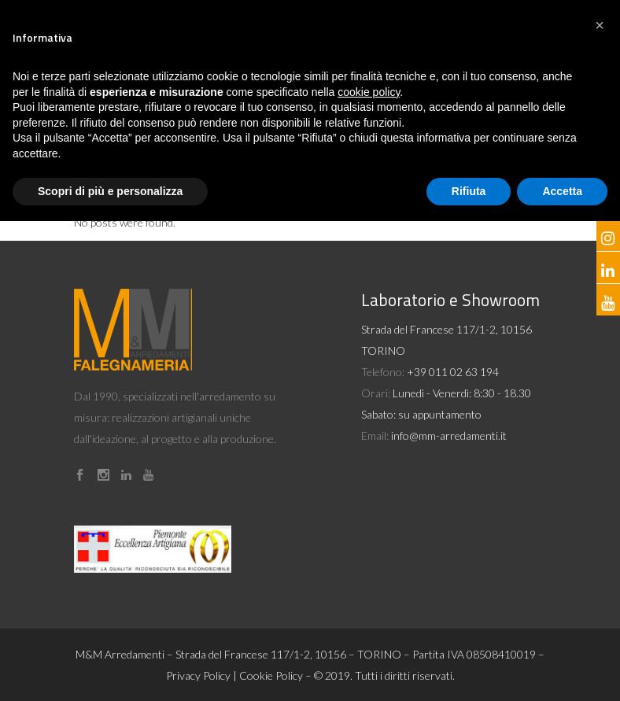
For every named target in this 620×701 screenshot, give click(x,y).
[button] (599, 25)
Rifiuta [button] (469, 191)
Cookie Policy (271, 675)
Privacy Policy (198, 675)
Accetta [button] (562, 191)
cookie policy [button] (369, 92)
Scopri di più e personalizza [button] (110, 191)
